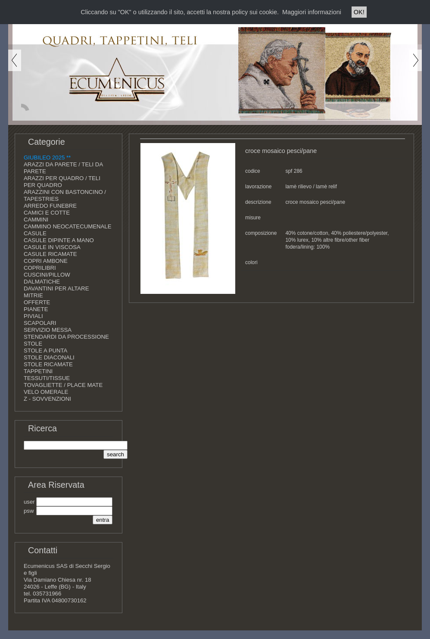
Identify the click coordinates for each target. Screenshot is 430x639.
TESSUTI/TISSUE (47, 378)
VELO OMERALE (46, 392)
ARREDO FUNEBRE (50, 206)
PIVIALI (33, 316)
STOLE (33, 343)
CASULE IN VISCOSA (52, 247)
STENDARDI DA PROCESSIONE (66, 337)
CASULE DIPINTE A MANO (59, 240)
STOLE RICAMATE (48, 364)
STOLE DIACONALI (49, 357)
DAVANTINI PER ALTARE (56, 288)
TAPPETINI (38, 371)
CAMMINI (36, 219)
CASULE (35, 233)
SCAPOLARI (40, 323)
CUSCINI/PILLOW (47, 274)
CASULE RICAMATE (50, 254)
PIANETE (36, 309)
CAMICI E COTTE (47, 212)
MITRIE (33, 295)
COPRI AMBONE (46, 261)
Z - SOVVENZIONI (47, 399)
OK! (359, 12)
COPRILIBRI (40, 268)
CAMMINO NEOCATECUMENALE (67, 226)
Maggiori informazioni (311, 12)
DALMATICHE (42, 281)
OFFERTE (37, 302)
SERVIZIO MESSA (48, 330)
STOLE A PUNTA (45, 350)
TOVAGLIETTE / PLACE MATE (63, 385)
